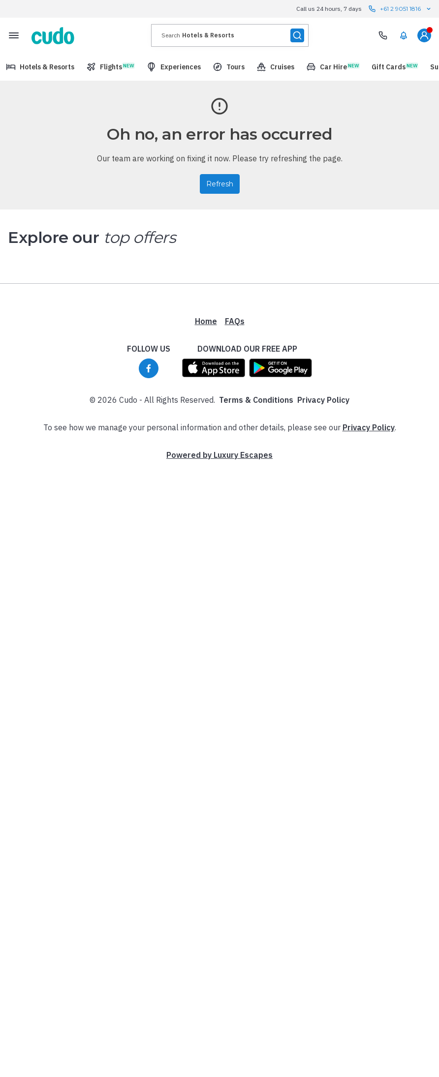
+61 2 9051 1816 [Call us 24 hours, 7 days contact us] (400, 9)
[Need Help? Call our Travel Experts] (383, 35)
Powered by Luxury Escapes (219, 661)
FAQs (235, 527)
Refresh (219, 184)
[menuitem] (403, 35)
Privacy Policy (323, 606)
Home (206, 527)
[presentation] (230, 35)
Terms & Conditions (256, 606)
